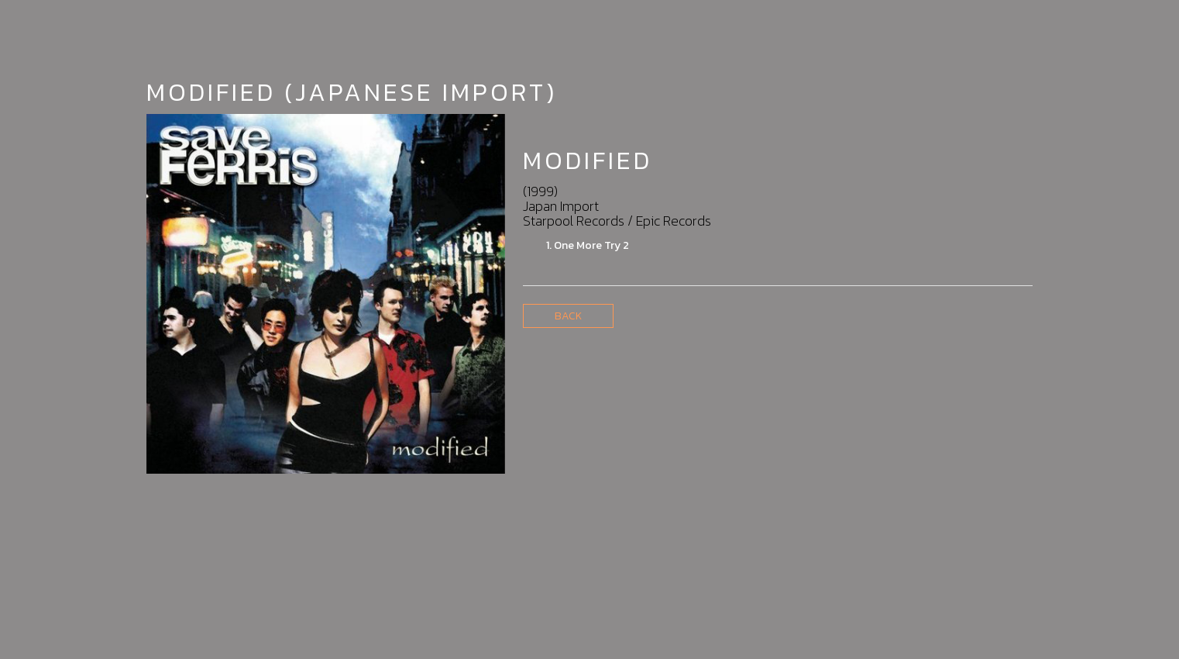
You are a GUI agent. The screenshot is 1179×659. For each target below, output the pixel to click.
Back (568, 316)
